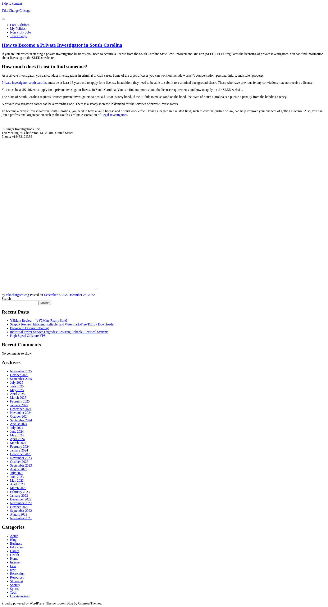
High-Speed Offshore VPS (28, 335)
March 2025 (18, 397)
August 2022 (18, 514)
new (13, 570)
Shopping (16, 581)
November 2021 (21, 518)
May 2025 (17, 390)
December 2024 (20, 409)
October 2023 (19, 461)
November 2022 (21, 503)
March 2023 (18, 488)
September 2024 (21, 420)
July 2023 (16, 473)
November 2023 (21, 458)
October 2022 (19, 507)
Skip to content (12, 3)
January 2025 (19, 405)
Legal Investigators (114, 115)
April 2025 (17, 394)
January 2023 (19, 495)
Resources (17, 577)
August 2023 (18, 469)
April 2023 (17, 484)
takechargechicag (17, 295)
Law (13, 566)
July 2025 (16, 382)
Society (15, 585)
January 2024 (19, 450)
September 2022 (21, 510)
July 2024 (16, 428)
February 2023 (20, 492)
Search (6, 298)
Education (17, 547)
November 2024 (21, 412)
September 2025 (21, 379)
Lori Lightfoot (19, 25)
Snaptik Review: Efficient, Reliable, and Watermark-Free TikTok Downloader (62, 324)
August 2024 (18, 424)
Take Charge (18, 36)
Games (14, 551)
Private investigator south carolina (24, 82)
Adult (14, 536)
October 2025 (19, 375)
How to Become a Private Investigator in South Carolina (62, 45)
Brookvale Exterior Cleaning (29, 328)
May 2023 (17, 480)
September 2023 (21, 465)
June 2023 (17, 476)
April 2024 (17, 439)
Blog (13, 539)
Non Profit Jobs (20, 32)
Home (14, 558)
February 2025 (20, 401)
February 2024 (20, 446)
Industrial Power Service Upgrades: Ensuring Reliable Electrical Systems (59, 332)
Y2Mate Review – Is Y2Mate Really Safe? (38, 320)
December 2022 (20, 499)
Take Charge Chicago (16, 10)
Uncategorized (19, 596)
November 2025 (21, 371)
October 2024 (19, 416)
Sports (14, 588)
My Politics (18, 28)
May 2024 (17, 435)
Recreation (17, 573)
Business (16, 543)
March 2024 (18, 443)
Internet (15, 562)
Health (14, 555)
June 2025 (17, 386)
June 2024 (17, 431)
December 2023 (20, 454)
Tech (13, 592)
